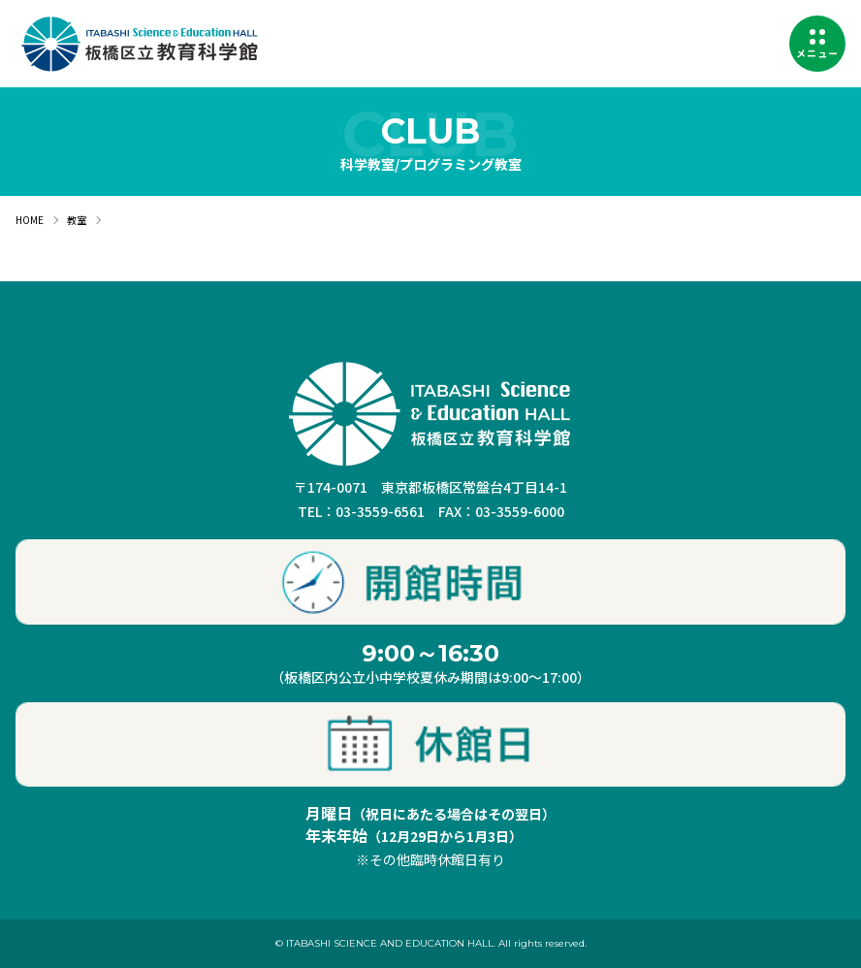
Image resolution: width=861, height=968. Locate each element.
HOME (30, 219)
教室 (76, 219)
